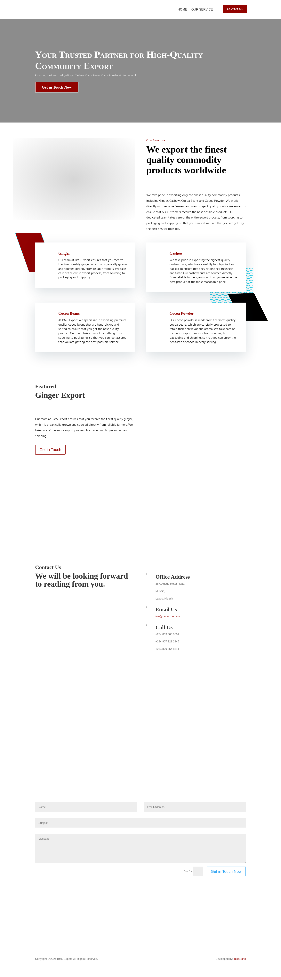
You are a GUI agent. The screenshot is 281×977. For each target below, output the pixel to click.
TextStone (240, 958)
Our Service (202, 9)
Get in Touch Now (57, 87)
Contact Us (234, 9)
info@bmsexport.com (168, 616)
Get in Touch (50, 449)
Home (182, 9)
